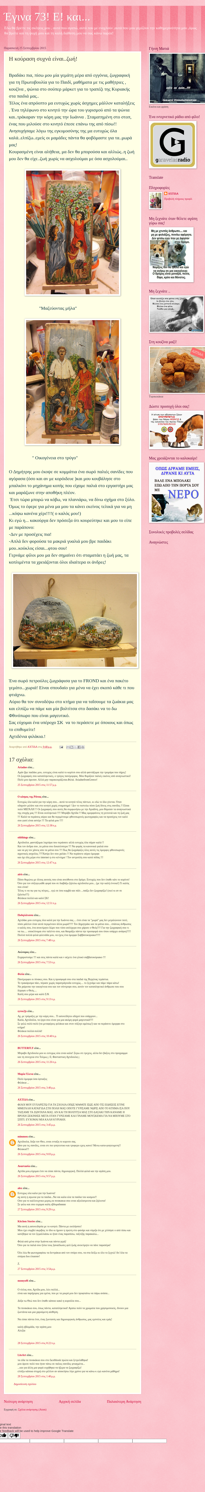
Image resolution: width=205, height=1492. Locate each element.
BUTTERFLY (26, 1048)
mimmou (23, 1136)
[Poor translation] (14, 1435)
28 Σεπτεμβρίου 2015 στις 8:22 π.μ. (37, 1343)
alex (20, 1188)
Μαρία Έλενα (25, 1074)
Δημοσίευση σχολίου (25, 1384)
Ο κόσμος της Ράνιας (29, 796)
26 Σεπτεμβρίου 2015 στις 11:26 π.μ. (37, 1062)
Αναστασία (24, 1166)
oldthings (23, 837)
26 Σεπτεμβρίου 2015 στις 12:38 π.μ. (37, 825)
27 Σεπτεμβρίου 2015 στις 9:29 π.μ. (37, 1209)
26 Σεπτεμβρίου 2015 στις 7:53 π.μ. (37, 962)
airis (20, 874)
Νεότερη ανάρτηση (18, 1401)
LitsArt (22, 1355)
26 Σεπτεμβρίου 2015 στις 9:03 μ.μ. (37, 1154)
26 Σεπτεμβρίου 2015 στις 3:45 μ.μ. (37, 1124)
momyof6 (23, 1280)
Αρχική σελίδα (70, 1401)
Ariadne (22, 767)
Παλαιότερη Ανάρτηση (124, 1401)
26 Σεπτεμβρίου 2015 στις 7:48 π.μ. (37, 940)
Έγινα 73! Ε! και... (47, 16)
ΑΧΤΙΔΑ (23, 1099)
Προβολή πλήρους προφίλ (178, 198)
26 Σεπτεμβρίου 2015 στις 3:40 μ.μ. (37, 1087)
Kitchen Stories (26, 1221)
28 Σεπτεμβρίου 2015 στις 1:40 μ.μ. (37, 1376)
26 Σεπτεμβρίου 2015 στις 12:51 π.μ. (37, 903)
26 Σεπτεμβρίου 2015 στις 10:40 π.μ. (37, 1036)
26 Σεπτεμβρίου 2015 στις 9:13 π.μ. (37, 999)
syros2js (22, 1011)
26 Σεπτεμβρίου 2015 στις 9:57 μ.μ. (37, 1176)
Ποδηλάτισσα (25, 915)
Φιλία (21, 974)
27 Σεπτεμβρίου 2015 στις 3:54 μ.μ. (37, 1268)
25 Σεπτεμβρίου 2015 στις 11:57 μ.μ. (37, 784)
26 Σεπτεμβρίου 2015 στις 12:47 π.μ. (37, 862)
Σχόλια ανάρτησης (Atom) (32, 1409)
